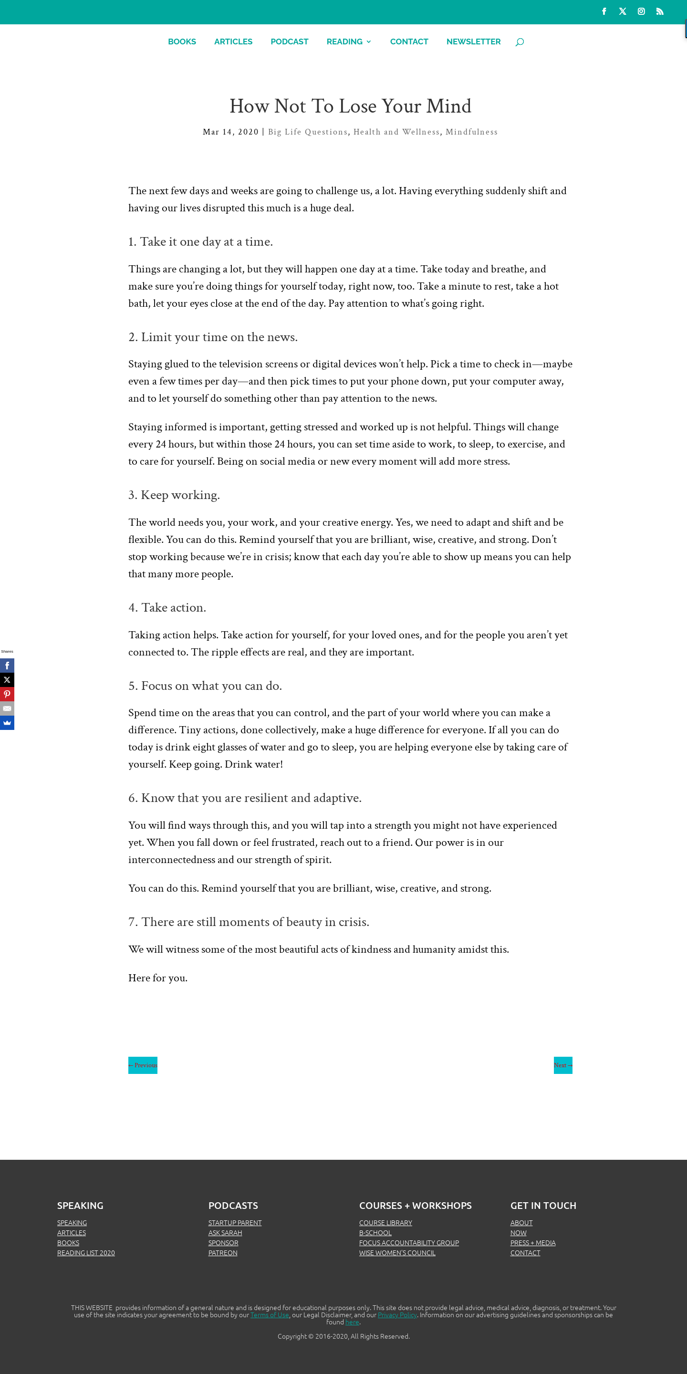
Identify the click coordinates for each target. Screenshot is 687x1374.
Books (182, 42)
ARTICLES (71, 1232)
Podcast (289, 42)
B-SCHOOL (375, 1232)
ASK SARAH (225, 1232)
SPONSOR (223, 1242)
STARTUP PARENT (235, 1222)
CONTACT (525, 1252)
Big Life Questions (308, 131)
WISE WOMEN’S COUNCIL (397, 1252)
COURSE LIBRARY (385, 1222)
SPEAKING (72, 1222)
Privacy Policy (397, 1314)
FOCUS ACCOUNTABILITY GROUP (409, 1242)
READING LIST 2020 (86, 1252)
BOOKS (68, 1242)
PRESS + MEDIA (533, 1242)
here (352, 1321)
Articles (233, 42)
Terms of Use (269, 1314)
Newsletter (474, 42)
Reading (345, 42)
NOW (518, 1232)
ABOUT (521, 1222)
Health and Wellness (397, 131)
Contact (409, 42)
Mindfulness (472, 131)
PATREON (223, 1252)
